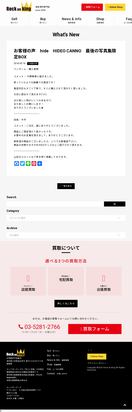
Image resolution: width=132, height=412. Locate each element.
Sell (14, 20)
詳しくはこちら (66, 303)
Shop (100, 20)
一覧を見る (66, 186)
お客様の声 (32, 64)
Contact (57, 373)
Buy (43, 20)
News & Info (71, 20)
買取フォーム (95, 328)
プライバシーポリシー (96, 363)
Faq (55, 369)
